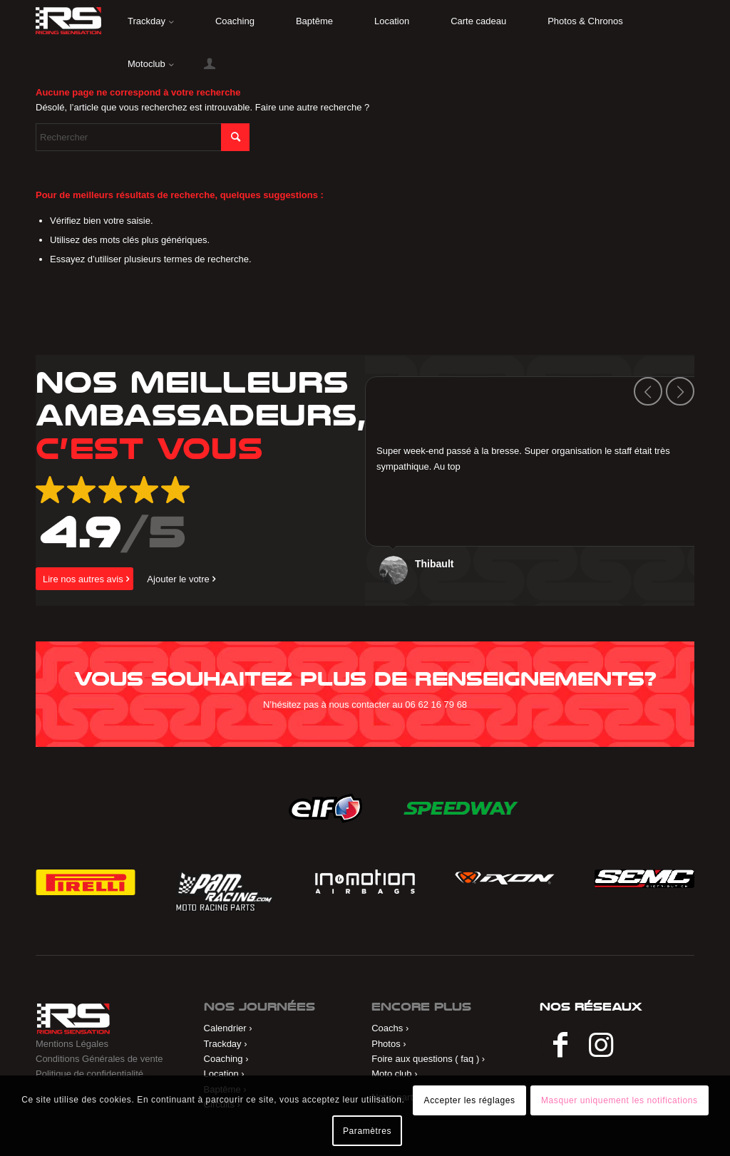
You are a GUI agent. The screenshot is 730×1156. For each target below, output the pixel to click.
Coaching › (226, 1058)
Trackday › (225, 1043)
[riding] (68, 20)
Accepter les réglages (469, 1100)
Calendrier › (228, 1028)
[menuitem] (151, 21)
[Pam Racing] (225, 890)
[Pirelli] (85, 882)
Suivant (680, 391)
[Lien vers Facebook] (560, 1046)
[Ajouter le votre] (179, 579)
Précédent (648, 391)
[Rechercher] (143, 137)
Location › (224, 1073)
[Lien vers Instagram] (601, 1046)
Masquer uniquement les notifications (619, 1100)
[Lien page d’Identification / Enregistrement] (210, 64)
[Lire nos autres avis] (84, 579)
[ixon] (505, 878)
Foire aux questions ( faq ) (425, 1058)
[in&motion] (365, 881)
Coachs (387, 1028)
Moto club (391, 1073)
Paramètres (367, 1131)
